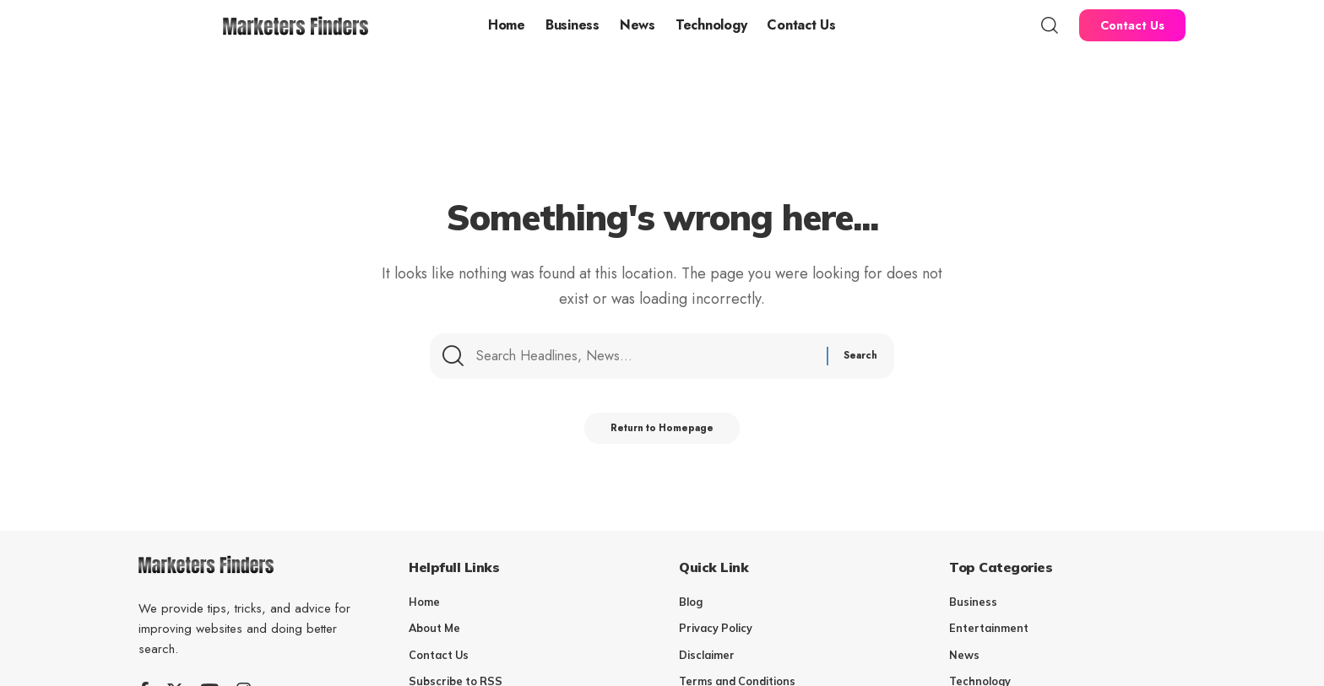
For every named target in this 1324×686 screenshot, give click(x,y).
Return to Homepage (662, 432)
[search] (1049, 25)
